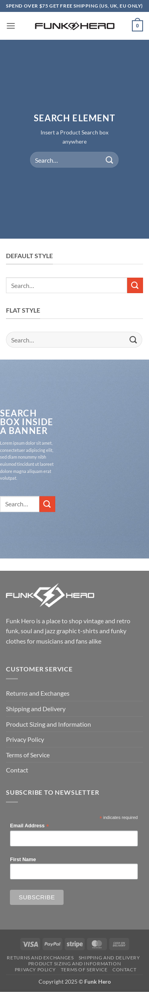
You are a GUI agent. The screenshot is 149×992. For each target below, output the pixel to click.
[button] (10, 25)
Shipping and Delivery (36, 708)
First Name (23, 859)
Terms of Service (28, 755)
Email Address (29, 826)
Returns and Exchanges (38, 693)
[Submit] (110, 159)
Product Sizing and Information (48, 724)
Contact (17, 770)
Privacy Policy (25, 739)
